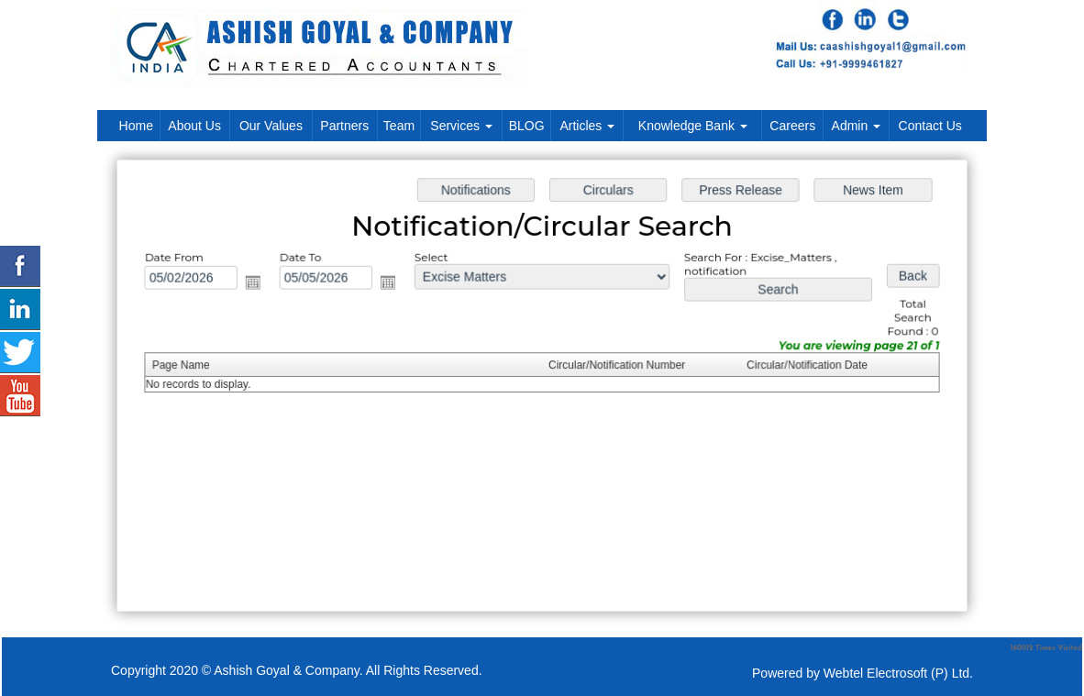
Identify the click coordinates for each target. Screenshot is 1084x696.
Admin (856, 125)
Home (136, 125)
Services (461, 125)
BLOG (527, 125)
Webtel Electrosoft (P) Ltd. (898, 673)
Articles (586, 125)
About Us (194, 125)
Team (399, 125)
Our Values (271, 125)
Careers (792, 125)
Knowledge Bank (692, 125)
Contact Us (930, 125)
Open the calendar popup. (258, 283)
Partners (344, 125)
